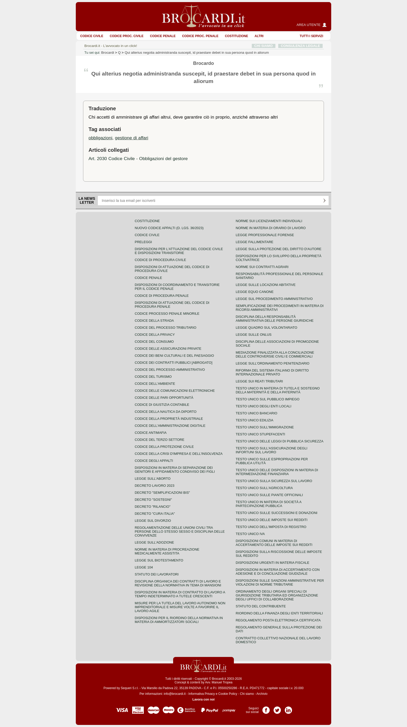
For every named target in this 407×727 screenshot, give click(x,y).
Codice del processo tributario (165, 328)
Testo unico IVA (250, 534)
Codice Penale (163, 36)
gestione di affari (131, 137)
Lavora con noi (203, 699)
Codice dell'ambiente (155, 384)
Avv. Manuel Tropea (219, 682)
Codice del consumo (154, 342)
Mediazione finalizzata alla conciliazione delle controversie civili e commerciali (275, 354)
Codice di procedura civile (160, 260)
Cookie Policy (227, 694)
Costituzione (236, 36)
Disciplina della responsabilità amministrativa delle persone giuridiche (275, 319)
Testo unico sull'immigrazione (265, 427)
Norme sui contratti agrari (262, 267)
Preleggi (143, 242)
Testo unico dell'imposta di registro (271, 527)
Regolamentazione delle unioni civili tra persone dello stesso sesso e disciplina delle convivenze (180, 531)
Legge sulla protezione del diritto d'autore (278, 249)
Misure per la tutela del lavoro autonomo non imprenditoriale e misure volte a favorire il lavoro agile (180, 607)
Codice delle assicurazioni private (168, 349)
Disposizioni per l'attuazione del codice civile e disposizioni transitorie (179, 251)
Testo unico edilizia (254, 420)
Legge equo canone (255, 292)
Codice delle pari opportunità (164, 398)
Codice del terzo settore (159, 440)
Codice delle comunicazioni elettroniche (175, 391)
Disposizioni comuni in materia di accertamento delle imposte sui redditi (274, 543)
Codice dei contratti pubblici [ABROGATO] (173, 363)
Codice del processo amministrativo (170, 370)
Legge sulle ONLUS (254, 335)
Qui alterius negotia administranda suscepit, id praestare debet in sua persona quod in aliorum (197, 52)
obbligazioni (100, 137)
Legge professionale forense (265, 235)
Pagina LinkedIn (288, 708)
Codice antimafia (151, 433)
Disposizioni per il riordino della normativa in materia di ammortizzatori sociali (179, 620)
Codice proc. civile (127, 36)
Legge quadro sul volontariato (266, 328)
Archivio (262, 694)
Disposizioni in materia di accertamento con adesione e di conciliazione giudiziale (278, 571)
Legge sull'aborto (153, 479)
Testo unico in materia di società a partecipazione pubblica (268, 504)
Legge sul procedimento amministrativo (274, 299)
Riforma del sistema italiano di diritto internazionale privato (272, 372)
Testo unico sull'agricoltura (264, 488)
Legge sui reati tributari (259, 381)
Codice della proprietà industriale (169, 419)
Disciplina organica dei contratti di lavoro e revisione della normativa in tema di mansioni (178, 583)
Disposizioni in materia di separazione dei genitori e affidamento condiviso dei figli (175, 470)
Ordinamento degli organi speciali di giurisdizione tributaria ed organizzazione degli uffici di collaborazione (277, 595)
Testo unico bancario (256, 413)
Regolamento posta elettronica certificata (278, 620)
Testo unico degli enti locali (263, 406)
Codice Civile (91, 36)
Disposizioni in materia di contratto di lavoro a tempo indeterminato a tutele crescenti (180, 594)
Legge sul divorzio (153, 521)
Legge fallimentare (254, 242)
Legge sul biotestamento (159, 560)
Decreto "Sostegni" (153, 500)
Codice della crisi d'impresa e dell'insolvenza (179, 454)
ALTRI (259, 36)
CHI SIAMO (263, 46)
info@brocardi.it (175, 694)
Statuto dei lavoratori (157, 574)
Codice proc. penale (200, 36)
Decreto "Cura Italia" (155, 514)
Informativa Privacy (201, 694)
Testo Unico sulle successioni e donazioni (276, 513)
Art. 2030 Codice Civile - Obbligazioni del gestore (138, 158)
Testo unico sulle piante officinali (269, 495)
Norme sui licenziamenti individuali (269, 221)
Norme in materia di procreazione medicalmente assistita (167, 551)
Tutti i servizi (311, 36)
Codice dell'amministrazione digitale (170, 426)
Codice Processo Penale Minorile (167, 314)
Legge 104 (144, 567)
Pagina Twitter (277, 708)
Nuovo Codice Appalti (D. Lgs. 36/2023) (169, 228)
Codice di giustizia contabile (162, 405)
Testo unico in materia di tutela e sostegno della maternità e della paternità (278, 390)
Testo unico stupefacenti (260, 434)
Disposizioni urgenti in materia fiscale (272, 563)
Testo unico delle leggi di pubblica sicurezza (279, 441)
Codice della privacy (155, 335)
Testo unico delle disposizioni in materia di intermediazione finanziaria (277, 472)
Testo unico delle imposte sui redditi (271, 520)
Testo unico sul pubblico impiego (268, 399)
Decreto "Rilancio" (153, 507)
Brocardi (107, 52)
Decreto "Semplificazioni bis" (162, 493)
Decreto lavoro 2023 (154, 486)
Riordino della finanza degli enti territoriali (279, 613)
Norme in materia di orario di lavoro (271, 228)
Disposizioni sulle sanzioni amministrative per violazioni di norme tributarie (280, 582)
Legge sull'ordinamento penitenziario (272, 363)
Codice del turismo (153, 377)
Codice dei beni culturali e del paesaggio (174, 356)
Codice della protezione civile (164, 447)
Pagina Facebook (266, 708)
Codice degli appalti (154, 461)
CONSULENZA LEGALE (300, 46)
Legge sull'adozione (154, 542)
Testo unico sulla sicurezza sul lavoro (274, 481)
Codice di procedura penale (162, 296)
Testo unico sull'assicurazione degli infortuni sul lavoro (271, 450)
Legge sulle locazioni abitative (266, 285)
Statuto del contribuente (261, 606)
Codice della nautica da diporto (165, 412)
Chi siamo (247, 694)
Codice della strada (154, 321)
